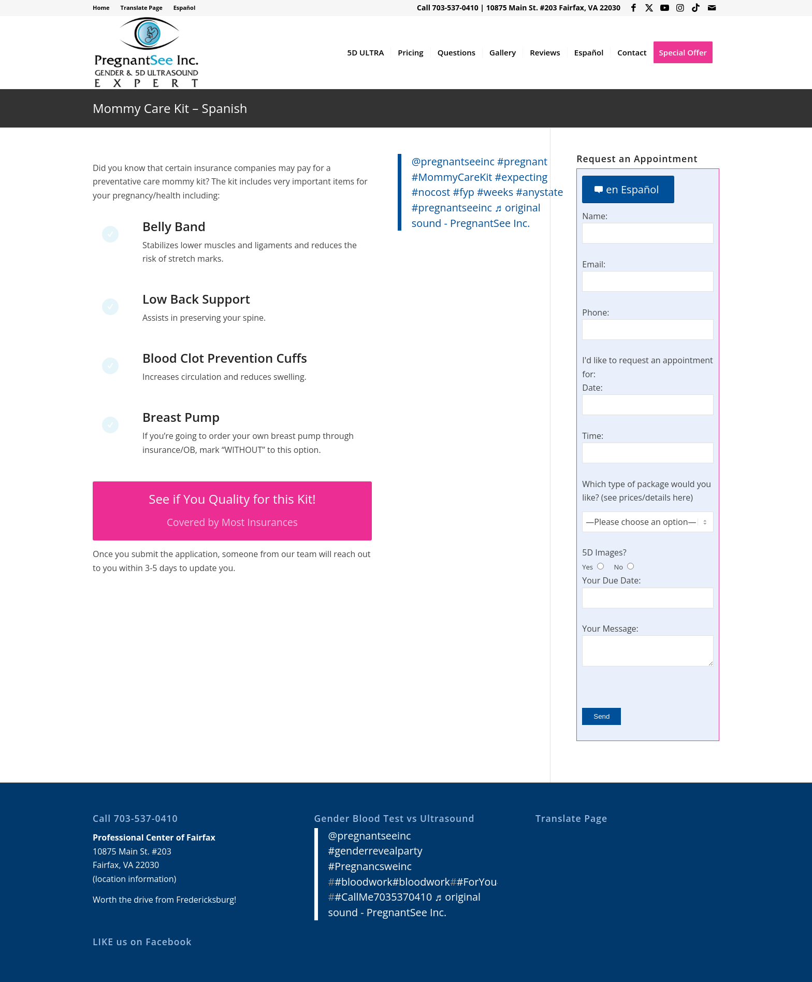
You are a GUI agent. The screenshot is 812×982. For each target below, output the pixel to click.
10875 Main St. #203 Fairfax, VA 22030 (553, 7)
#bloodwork (363, 882)
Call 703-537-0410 (448, 7)
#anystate (539, 192)
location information (134, 879)
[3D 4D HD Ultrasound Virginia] (146, 52)
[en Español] (628, 189)
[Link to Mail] (711, 8)
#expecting (521, 177)
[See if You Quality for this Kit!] (232, 510)
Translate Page (142, 7)
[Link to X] (649, 8)
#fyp (463, 192)
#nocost (431, 192)
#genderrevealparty (375, 851)
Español (184, 7)
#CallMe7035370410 (383, 897)
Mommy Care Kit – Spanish (170, 108)
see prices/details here (647, 497)
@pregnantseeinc (453, 161)
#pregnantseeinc (452, 208)
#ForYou (477, 882)
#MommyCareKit (452, 177)
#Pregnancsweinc (370, 866)
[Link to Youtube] (664, 8)
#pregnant (522, 161)
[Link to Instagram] (680, 8)
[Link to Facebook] (633, 8)
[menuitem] (104, 7)
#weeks (495, 192)
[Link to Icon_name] (695, 8)
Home (101, 7)
